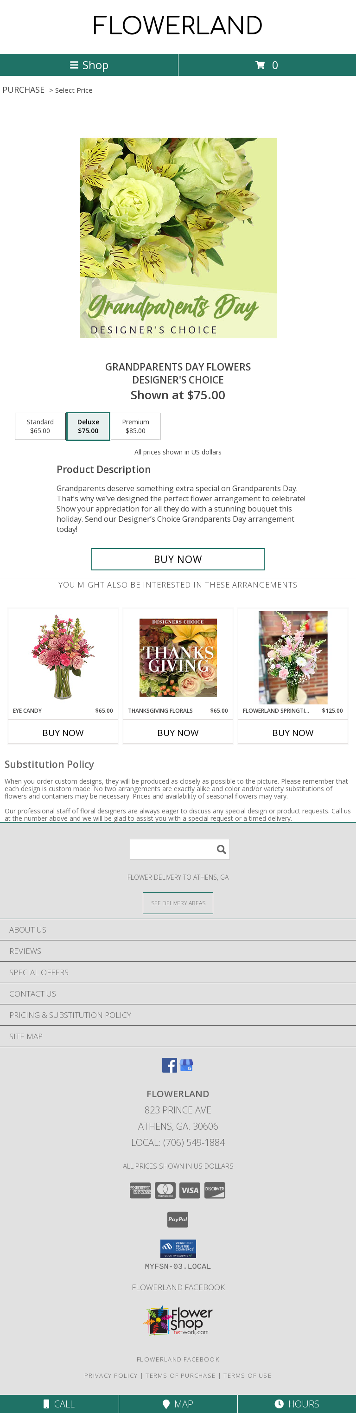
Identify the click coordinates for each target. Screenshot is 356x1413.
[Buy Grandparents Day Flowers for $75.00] (178, 559)
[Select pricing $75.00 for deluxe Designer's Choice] (88, 426)
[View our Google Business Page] (186, 1069)
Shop (89, 64)
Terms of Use (247, 1375)
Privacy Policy (111, 1375)
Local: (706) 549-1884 (178, 1142)
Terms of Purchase (181, 1375)
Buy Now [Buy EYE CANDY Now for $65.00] (63, 733)
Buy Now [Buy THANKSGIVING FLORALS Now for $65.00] (178, 733)
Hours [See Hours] (296, 1404)
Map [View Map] (178, 1404)
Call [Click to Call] (59, 1404)
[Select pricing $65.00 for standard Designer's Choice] (40, 426)
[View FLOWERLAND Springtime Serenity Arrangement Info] (293, 657)
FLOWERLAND (178, 27)
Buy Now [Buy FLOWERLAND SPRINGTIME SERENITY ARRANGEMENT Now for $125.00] (293, 733)
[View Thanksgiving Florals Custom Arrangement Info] (178, 657)
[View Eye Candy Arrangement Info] (63, 658)
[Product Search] (180, 849)
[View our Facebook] (169, 1069)
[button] (178, 1249)
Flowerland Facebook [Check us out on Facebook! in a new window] (178, 1287)
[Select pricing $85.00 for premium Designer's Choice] (135, 426)
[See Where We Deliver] (178, 902)
